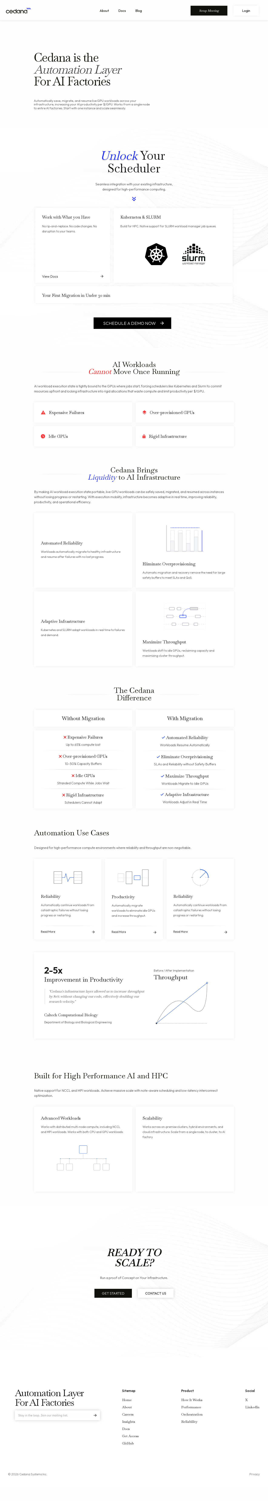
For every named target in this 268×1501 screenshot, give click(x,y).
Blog (138, 11)
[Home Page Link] (18, 10)
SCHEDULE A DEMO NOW (129, 323)
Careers (128, 1414)
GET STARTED (113, 1293)
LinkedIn (252, 1407)
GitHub (128, 1443)
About (104, 11)
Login (246, 11)
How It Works (191, 1400)
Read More (48, 932)
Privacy (254, 1474)
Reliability (189, 1421)
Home (127, 1400)
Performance (191, 1407)
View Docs (50, 276)
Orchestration (192, 1414)
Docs (122, 11)
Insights (128, 1421)
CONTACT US (155, 1293)
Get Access (130, 1436)
